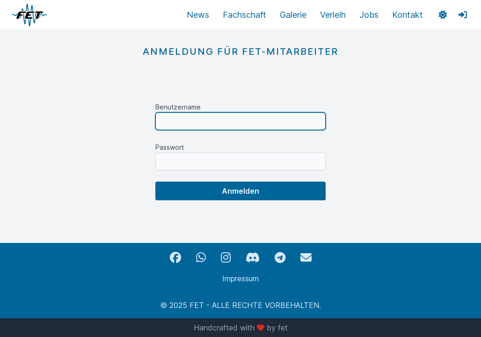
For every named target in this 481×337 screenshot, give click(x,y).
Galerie (293, 15)
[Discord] (253, 257)
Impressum (240, 278)
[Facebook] (175, 257)
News (198, 15)
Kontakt (407, 15)
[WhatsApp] (201, 257)
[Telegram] (280, 257)
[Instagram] (226, 257)
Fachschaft (244, 15)
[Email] (306, 257)
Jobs (369, 15)
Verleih (333, 15)
